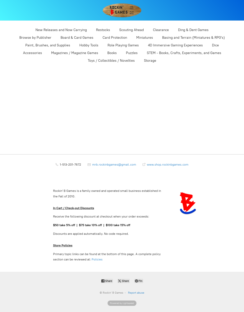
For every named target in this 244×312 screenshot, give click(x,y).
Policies (97, 259)
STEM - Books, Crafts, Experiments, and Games (184, 53)
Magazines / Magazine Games (74, 53)
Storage (150, 60)
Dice (215, 45)
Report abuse (136, 292)
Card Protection (115, 37)
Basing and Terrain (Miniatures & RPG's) (193, 37)
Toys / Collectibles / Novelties (111, 60)
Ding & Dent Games (193, 30)
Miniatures (144, 37)
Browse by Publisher (35, 37)
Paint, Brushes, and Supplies (47, 45)
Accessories (32, 53)
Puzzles (132, 53)
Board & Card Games (77, 37)
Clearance (161, 30)
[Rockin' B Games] (122, 10)
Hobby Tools (88, 45)
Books (112, 53)
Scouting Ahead (131, 30)
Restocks (103, 30)
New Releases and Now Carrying (61, 30)
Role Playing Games (123, 45)
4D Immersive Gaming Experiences (175, 45)
